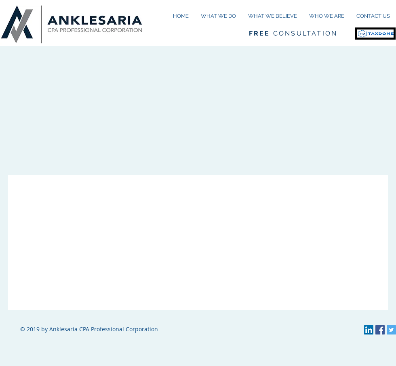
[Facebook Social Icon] (380, 329)
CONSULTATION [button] (293, 33)
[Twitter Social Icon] (391, 329)
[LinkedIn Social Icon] (368, 329)
